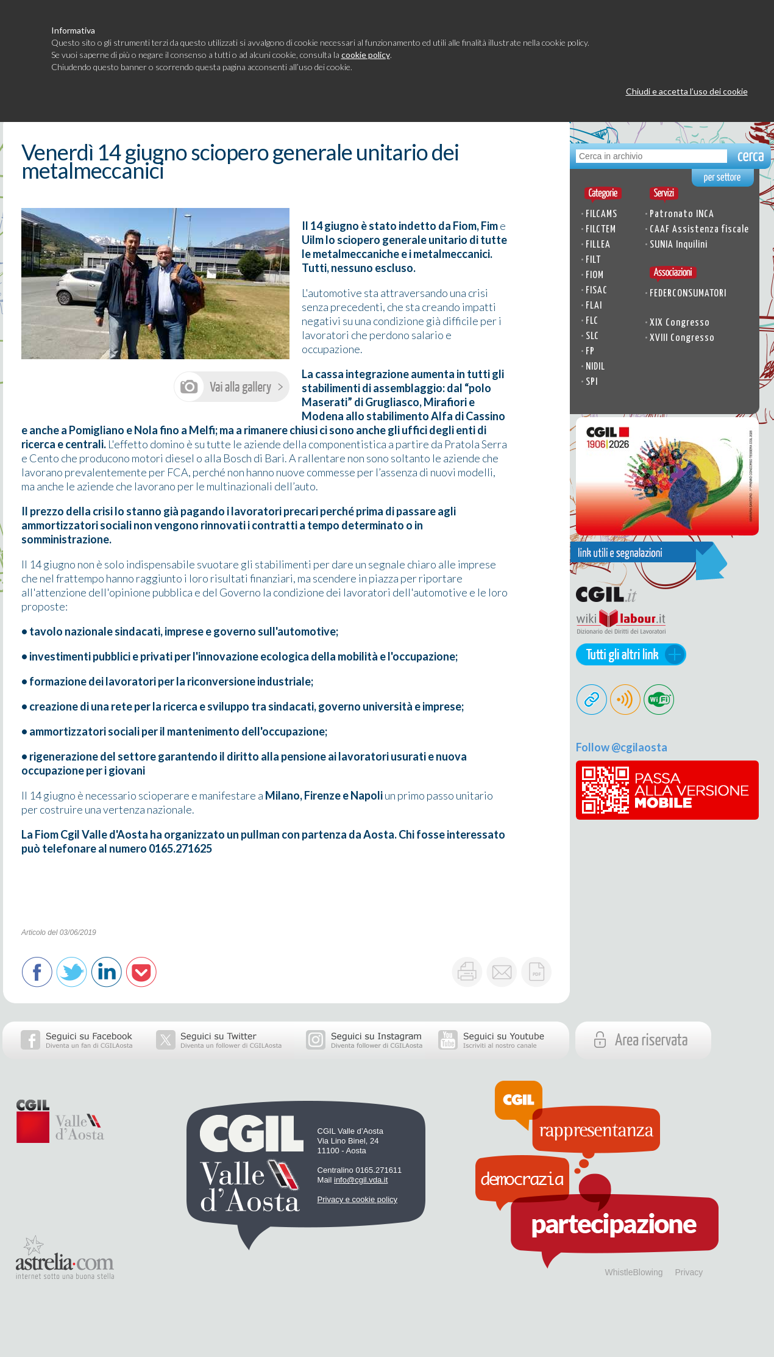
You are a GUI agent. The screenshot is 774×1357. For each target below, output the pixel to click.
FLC (592, 321)
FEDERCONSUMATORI (688, 293)
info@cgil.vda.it (361, 1179)
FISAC (597, 290)
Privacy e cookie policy (358, 1199)
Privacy (689, 1272)
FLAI (594, 306)
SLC (592, 336)
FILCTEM (601, 229)
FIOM (595, 275)
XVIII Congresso (682, 338)
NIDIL (595, 367)
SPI (592, 382)
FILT (593, 260)
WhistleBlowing (634, 1272)
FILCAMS (601, 214)
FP (590, 351)
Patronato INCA (682, 214)
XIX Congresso (680, 323)
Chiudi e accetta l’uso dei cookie (687, 91)
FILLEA (598, 245)
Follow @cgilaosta (621, 747)
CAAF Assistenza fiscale (699, 229)
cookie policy (365, 54)
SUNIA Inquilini (679, 245)
